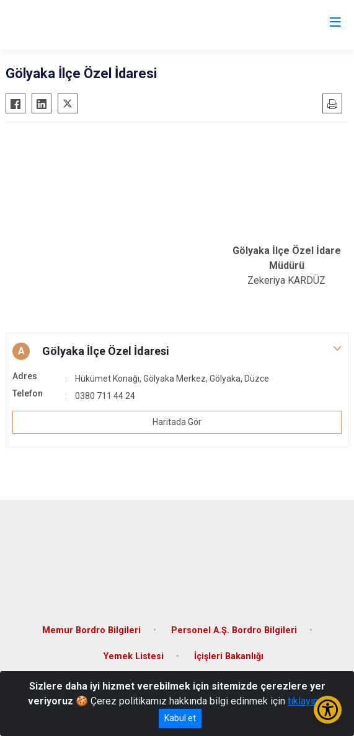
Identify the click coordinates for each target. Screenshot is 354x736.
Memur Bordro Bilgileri (91, 630)
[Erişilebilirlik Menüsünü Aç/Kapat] (328, 710)
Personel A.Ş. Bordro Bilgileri (234, 630)
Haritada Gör (177, 422)
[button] (177, 351)
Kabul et (180, 718)
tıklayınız (307, 701)
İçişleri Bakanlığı (228, 656)
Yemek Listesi (134, 656)
